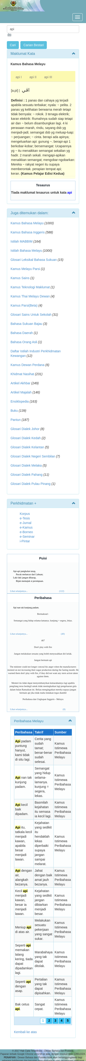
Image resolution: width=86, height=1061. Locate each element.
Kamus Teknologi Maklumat (30, 287)
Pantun (16, 420)
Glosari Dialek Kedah (26, 438)
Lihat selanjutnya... (19, 591)
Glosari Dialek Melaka (26, 465)
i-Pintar (25, 541)
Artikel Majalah (21, 392)
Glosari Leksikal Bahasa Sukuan (34, 260)
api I (19, 77)
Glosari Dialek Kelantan (27, 447)
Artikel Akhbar (20, 383)
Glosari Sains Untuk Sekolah (31, 314)
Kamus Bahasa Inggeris (28, 232)
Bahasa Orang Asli (24, 342)
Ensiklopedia (20, 401)
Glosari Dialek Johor (25, 429)
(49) (63, 634)
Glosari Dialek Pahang (26, 474)
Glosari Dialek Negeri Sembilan (33, 456)
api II (32, 77)
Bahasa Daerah (22, 333)
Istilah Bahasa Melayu (26, 250)
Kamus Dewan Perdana (27, 365)
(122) (61, 591)
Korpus (25, 514)
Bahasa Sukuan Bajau (26, 324)
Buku (14, 410)
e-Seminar (27, 536)
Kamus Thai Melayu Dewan (30, 296)
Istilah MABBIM (22, 241)
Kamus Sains (20, 278)
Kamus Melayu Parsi (25, 269)
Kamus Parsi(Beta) (24, 305)
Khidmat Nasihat (22, 374)
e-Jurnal (25, 523)
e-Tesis (25, 518)
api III (48, 77)
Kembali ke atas (25, 1032)
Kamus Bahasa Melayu (27, 223)
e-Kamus (26, 527)
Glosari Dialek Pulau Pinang (30, 484)
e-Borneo (26, 532)
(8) (64, 709)
